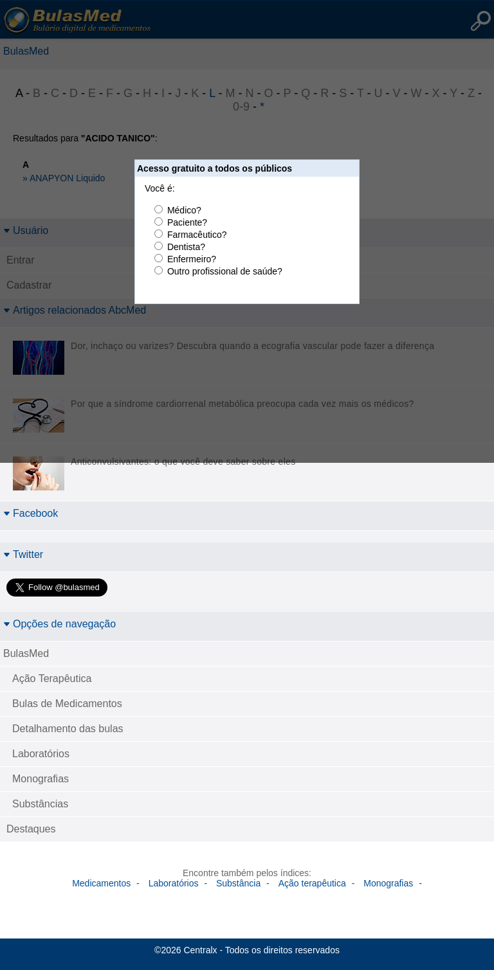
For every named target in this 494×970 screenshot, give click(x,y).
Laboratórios (40, 753)
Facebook (30, 513)
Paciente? (187, 222)
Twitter (23, 554)
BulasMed (26, 653)
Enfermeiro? (191, 259)
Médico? (184, 210)
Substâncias (40, 803)
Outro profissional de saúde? (224, 271)
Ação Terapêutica (51, 678)
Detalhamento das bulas (68, 728)
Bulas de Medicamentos (67, 703)
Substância (238, 883)
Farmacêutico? (197, 234)
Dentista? (186, 247)
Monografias (40, 778)
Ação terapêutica (312, 883)
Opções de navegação (59, 623)
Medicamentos (101, 883)
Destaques (31, 828)
